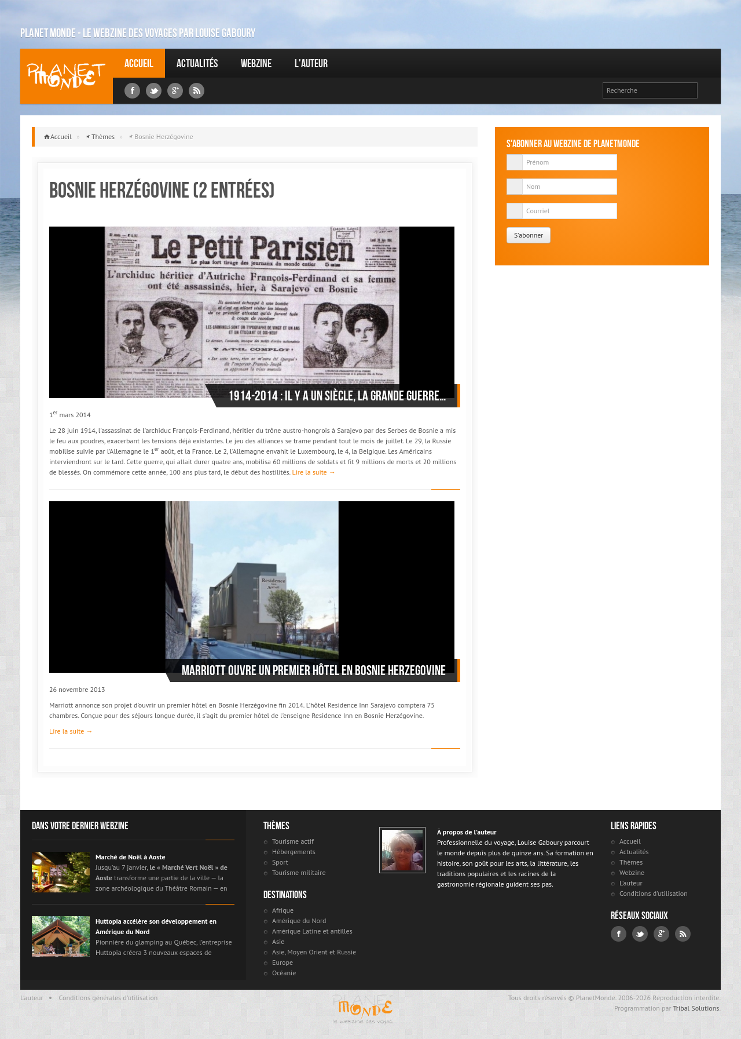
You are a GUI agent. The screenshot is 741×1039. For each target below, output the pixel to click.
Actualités (197, 63)
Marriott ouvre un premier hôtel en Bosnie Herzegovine (314, 670)
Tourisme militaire (299, 872)
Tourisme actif (293, 841)
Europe (282, 962)
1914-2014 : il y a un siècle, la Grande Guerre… (337, 395)
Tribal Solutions (696, 1008)
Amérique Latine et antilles (312, 931)
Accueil (138, 63)
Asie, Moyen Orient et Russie (314, 951)
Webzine (256, 63)
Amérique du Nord (299, 920)
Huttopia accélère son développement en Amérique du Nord (156, 926)
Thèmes (103, 136)
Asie (278, 941)
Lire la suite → (313, 472)
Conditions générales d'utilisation (108, 997)
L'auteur (311, 63)
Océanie (284, 972)
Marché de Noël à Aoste (131, 856)
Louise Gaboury (66, 76)
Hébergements (294, 851)
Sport (280, 862)
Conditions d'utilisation (653, 893)
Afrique (283, 910)
